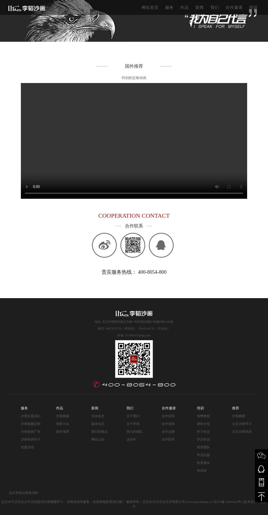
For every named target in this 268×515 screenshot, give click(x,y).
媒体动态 (97, 424)
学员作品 (203, 439)
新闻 (199, 7)
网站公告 (97, 439)
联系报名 (203, 463)
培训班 (202, 470)
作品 (184, 7)
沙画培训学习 (30, 439)
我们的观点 (99, 431)
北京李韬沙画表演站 (23, 493)
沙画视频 (62, 416)
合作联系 (168, 439)
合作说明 (168, 416)
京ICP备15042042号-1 (228, 502)
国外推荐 (62, 431)
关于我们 (133, 416)
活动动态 (97, 416)
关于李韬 (133, 424)
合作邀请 (234, 7)
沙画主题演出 (30, 416)
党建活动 (27, 447)
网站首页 (150, 7)
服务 (169, 7)
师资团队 (203, 447)
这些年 (131, 439)
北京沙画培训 (242, 431)
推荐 (235, 408)
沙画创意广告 (30, 431)
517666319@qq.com (138, 335)
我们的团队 (134, 431)
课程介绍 (203, 424)
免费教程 (203, 416)
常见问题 (203, 455)
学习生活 (203, 431)
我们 (214, 7)
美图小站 (62, 424)
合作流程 (168, 424)
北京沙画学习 (242, 424)
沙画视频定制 (30, 424)
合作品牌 (168, 431)
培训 (253, 7)
